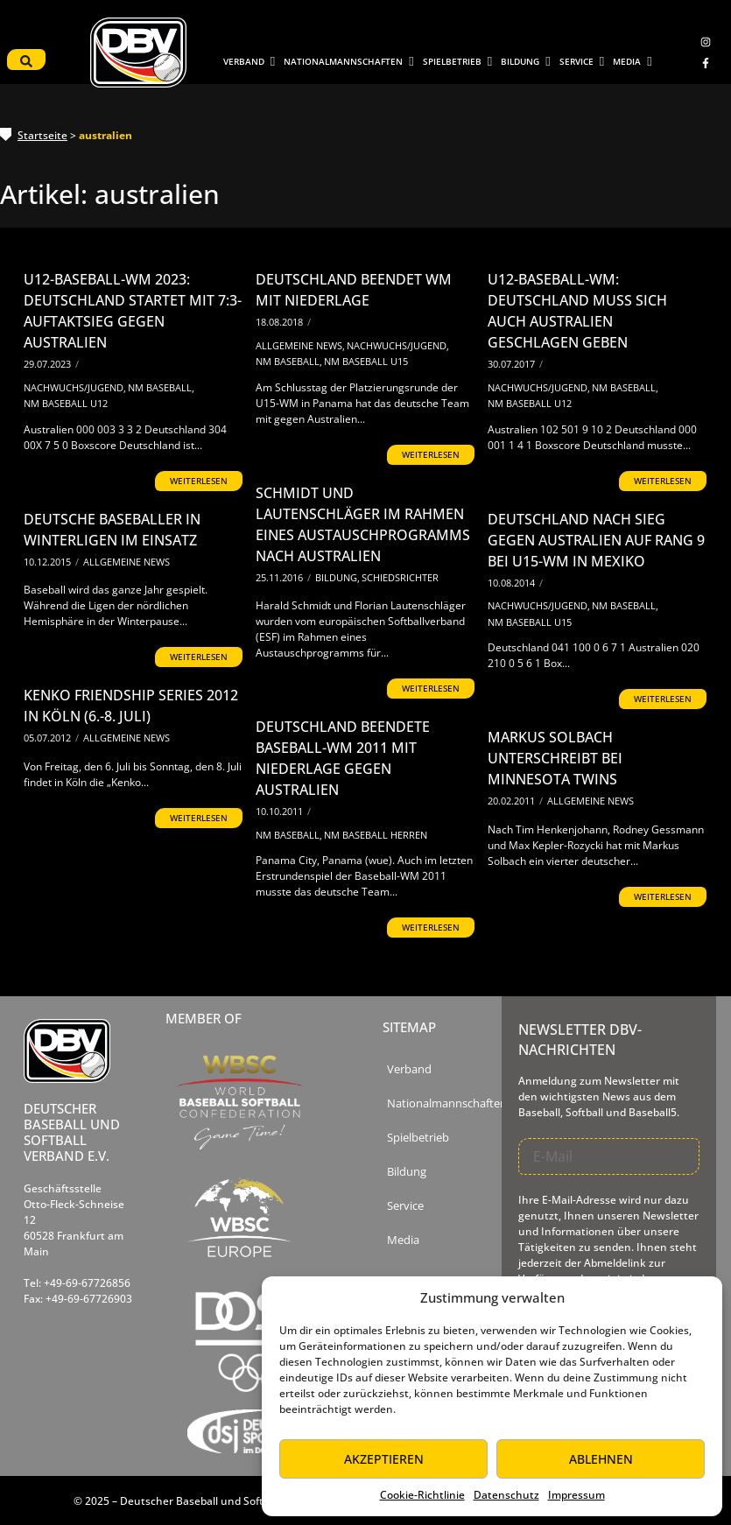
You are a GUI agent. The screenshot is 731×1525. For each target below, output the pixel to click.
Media (403, 1240)
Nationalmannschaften (447, 1103)
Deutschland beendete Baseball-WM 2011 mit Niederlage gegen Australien (343, 758)
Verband (409, 1069)
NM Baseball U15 (366, 361)
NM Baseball (161, 387)
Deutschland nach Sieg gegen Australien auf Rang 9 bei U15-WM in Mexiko (596, 540)
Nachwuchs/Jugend (75, 387)
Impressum (576, 1494)
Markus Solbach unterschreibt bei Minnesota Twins (555, 758)
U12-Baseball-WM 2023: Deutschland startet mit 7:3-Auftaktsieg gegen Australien (133, 311)
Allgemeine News (300, 345)
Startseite (42, 135)
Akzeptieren (384, 1459)
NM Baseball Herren (375, 834)
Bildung (337, 577)
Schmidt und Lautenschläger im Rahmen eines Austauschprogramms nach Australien (363, 524)
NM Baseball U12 (66, 403)
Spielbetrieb (418, 1137)
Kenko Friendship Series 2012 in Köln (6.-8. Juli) (131, 705)
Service (405, 1205)
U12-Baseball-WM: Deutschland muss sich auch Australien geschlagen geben (577, 311)
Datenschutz (506, 1494)
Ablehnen (601, 1459)
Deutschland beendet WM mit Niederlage (354, 290)
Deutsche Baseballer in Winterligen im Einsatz (112, 530)
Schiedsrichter (400, 577)
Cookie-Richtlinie (422, 1494)
